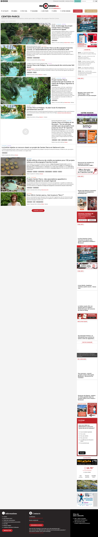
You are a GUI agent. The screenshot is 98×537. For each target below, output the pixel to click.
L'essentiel (87, 49)
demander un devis (36, 525)
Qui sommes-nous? (7, 518)
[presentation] (78, 350)
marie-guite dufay (39, 201)
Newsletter (7, 530)
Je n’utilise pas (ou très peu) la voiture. (86, 440)
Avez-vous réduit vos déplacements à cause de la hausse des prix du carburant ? (87, 427)
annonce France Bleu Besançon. (64, 112)
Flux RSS (5, 523)
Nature (28, 177)
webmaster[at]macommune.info (36, 532)
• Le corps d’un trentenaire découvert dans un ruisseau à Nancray (87, 53)
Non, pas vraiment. (84, 435)
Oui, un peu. (83, 433)
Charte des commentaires (9, 520)
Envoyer (82, 453)
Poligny (54, 24)
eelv (34, 201)
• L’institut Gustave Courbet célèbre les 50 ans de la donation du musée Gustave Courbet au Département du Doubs (86, 63)
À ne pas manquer (87, 342)
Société (50, 63)
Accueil (3, 21)
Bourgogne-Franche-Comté (34, 46)
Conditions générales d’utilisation (11, 527)
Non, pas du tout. (84, 437)
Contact (5, 516)
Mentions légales (7, 525)
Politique (44, 46)
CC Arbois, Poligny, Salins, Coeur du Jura (37, 63)
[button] (93, 1)
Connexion (92, 220)
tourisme (60, 171)
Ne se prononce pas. (84, 443)
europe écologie (36, 57)
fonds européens (49, 171)
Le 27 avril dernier (30, 69)
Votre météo (87, 457)
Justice (64, 24)
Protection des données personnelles (11, 522)
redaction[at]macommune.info (36, 518)
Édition (51, 8)
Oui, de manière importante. (86, 432)
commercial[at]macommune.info (36, 521)
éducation (35, 171)
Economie (58, 24)
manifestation (35, 187)
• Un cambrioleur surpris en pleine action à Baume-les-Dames (86, 68)
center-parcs (54, 40)
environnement (41, 171)
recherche (55, 171)
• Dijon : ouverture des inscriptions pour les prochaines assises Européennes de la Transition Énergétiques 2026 (87, 73)
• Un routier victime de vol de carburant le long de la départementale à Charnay (86, 57)
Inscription (82, 220)
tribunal (34, 72)
